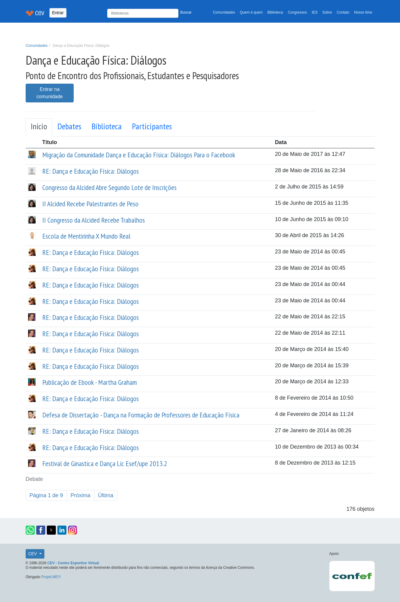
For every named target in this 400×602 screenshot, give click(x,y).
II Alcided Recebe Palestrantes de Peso (90, 203)
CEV (33, 553)
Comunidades (224, 12)
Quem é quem (251, 12)
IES (315, 12)
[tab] (39, 127)
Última (106, 495)
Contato (343, 12)
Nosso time (363, 12)
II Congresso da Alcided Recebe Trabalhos (93, 220)
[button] (30, 530)
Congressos (297, 12)
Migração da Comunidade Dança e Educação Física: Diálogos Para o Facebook (138, 154)
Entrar (58, 12)
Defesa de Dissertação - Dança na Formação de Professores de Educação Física (140, 415)
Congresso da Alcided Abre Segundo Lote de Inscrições (109, 187)
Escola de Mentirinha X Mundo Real (86, 236)
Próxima (81, 495)
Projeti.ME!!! (51, 577)
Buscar (185, 12)
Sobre (327, 12)
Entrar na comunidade (50, 93)
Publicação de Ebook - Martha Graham (89, 382)
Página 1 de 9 (46, 495)
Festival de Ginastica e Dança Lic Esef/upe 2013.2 (104, 463)
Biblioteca (275, 12)
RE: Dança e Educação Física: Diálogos (90, 171)
